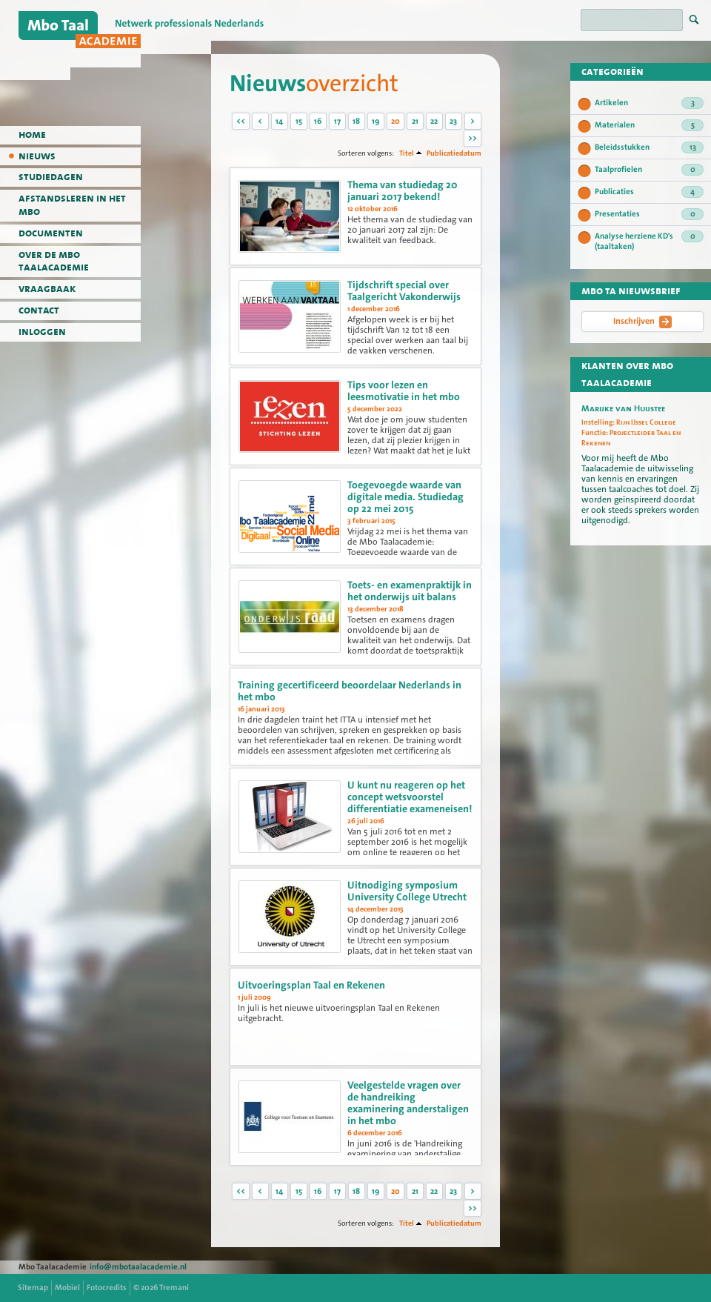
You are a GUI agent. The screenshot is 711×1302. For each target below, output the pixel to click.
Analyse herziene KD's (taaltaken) (649, 241)
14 (279, 121)
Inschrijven (642, 321)
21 (415, 121)
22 (434, 121)
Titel (406, 153)
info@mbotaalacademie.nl (138, 1266)
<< (240, 121)
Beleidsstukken (649, 147)
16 (317, 121)
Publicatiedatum (454, 153)
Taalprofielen (649, 170)
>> (472, 138)
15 (299, 121)
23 (453, 121)
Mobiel (67, 1287)
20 (395, 121)
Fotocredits (107, 1287)
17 (337, 121)
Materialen (649, 125)
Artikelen (649, 103)
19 (375, 121)
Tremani (174, 1287)
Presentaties (649, 214)
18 (356, 121)
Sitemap (33, 1287)
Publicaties (649, 192)
